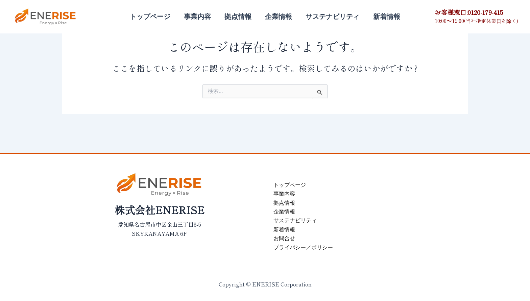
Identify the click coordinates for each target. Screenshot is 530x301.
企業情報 (278, 16)
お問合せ (284, 238)
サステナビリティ (333, 16)
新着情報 (386, 16)
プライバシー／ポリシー (303, 247)
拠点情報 (237, 16)
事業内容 (197, 16)
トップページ (150, 16)
